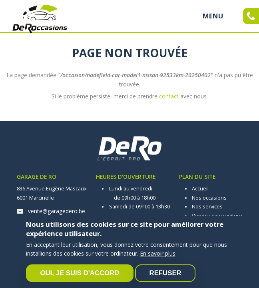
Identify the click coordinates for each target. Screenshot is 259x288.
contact (169, 96)
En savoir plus (157, 253)
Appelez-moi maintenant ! (251, 16)
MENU (213, 15)
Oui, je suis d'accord (79, 273)
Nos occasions (209, 197)
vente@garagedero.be (56, 211)
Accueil (200, 188)
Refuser (165, 273)
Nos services (207, 206)
